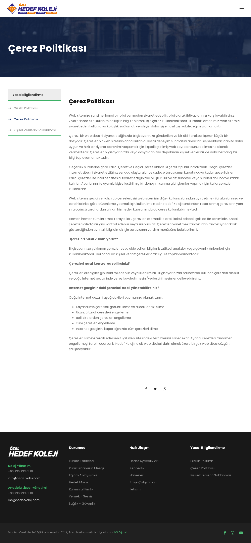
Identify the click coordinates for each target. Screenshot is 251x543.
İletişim (135, 489)
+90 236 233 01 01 (20, 471)
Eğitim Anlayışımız (83, 475)
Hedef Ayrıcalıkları (144, 461)
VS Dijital (120, 532)
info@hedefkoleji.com (24, 478)
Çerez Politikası (26, 119)
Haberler (137, 475)
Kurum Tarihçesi (81, 461)
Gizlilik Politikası (26, 108)
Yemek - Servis (80, 496)
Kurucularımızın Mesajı (86, 468)
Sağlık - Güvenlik (82, 503)
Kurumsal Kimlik (81, 489)
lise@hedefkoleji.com (24, 500)
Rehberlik (137, 468)
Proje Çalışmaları (143, 482)
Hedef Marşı (78, 482)
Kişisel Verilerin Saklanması (35, 130)
